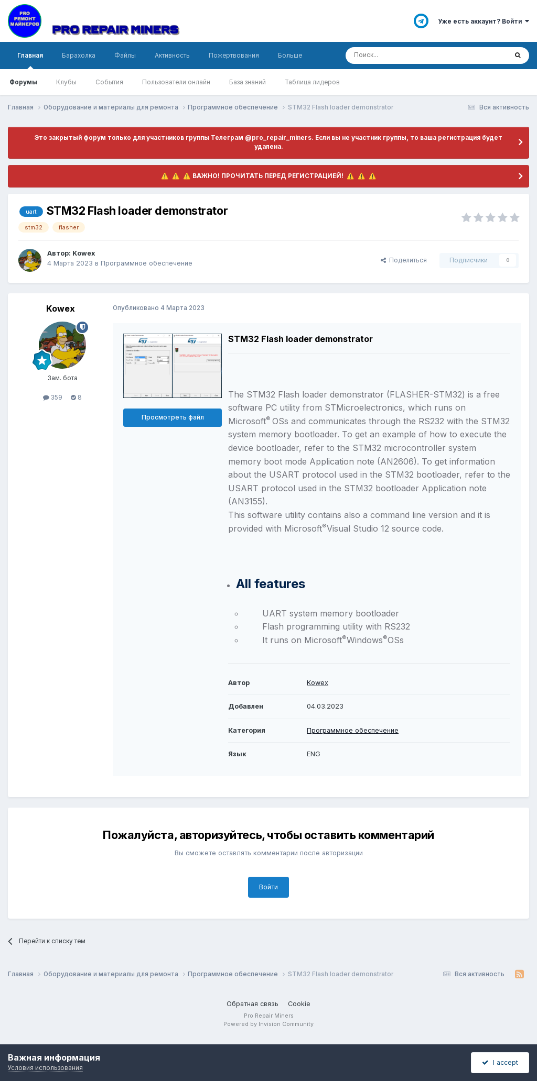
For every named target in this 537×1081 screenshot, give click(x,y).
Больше (290, 55)
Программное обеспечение (146, 263)
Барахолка (78, 55)
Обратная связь (252, 1004)
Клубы (66, 82)
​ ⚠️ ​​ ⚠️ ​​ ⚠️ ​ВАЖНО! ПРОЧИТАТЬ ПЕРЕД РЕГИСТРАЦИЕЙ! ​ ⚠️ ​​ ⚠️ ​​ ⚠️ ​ (268, 176)
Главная (30, 60)
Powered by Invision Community (268, 1024)
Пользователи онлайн (176, 82)
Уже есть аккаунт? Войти (483, 21)
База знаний (247, 82)
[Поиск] (399, 55)
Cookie (299, 1004)
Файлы (125, 55)
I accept (500, 1062)
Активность (172, 55)
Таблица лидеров (312, 82)
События (109, 82)
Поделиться (404, 260)
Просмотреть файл (173, 417)
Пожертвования (234, 55)
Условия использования (45, 1068)
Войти (268, 887)
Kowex (317, 683)
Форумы (23, 82)
